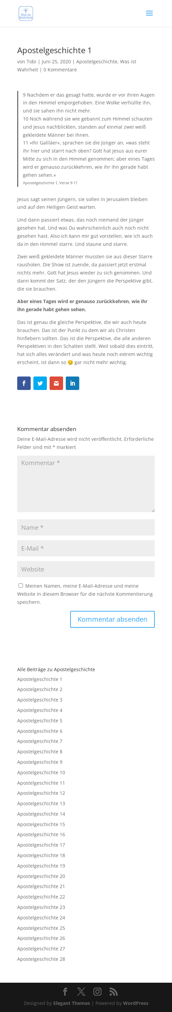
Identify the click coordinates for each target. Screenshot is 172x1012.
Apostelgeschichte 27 (41, 948)
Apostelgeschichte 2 (39, 689)
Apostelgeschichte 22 (41, 896)
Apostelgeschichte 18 (41, 855)
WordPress (135, 1003)
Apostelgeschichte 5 (39, 720)
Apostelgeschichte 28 (41, 959)
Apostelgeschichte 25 (41, 928)
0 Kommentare (60, 69)
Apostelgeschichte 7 (39, 741)
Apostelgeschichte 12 (41, 793)
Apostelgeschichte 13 (41, 803)
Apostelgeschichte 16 (41, 834)
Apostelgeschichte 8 (39, 751)
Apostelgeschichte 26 (41, 938)
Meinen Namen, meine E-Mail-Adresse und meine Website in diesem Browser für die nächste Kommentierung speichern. (85, 594)
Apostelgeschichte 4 (39, 710)
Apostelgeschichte (96, 61)
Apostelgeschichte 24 (41, 917)
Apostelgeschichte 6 (39, 731)
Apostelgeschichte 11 (41, 783)
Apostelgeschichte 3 (39, 699)
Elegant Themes (71, 1003)
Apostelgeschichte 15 (41, 824)
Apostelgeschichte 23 (41, 907)
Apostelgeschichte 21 (41, 886)
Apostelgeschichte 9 (39, 762)
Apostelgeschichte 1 (39, 679)
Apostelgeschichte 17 (41, 845)
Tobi (31, 61)
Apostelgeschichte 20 (41, 876)
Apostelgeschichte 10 (41, 772)
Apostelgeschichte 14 (41, 814)
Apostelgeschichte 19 (41, 865)
